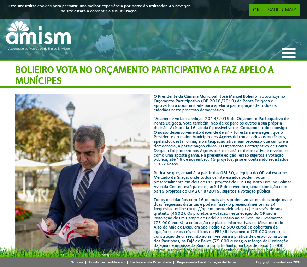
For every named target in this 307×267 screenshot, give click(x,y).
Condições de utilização (107, 262)
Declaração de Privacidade (150, 262)
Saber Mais (282, 9)
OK (256, 9)
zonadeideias (282, 262)
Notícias (77, 262)
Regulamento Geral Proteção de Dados (206, 262)
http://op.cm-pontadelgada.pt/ (219, 208)
